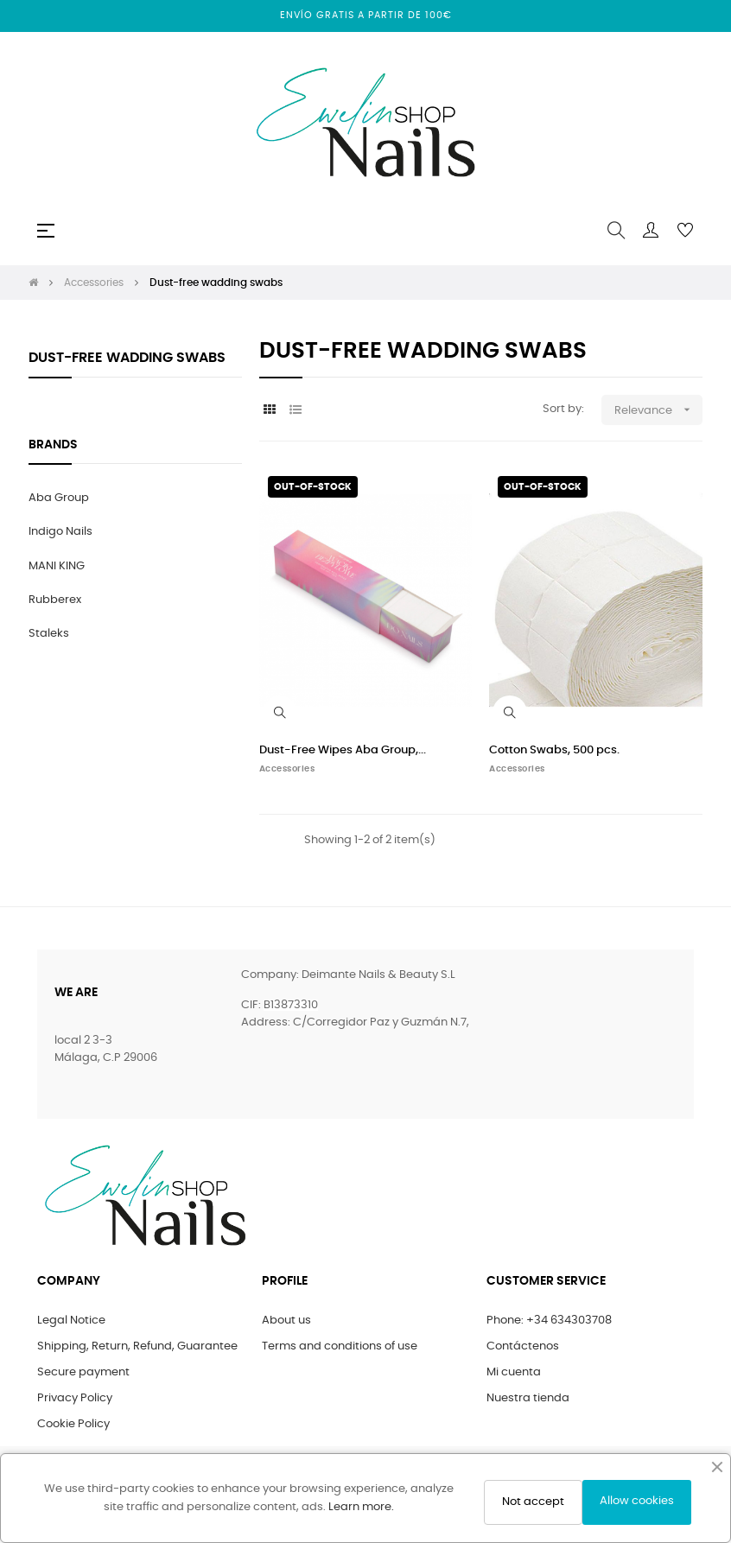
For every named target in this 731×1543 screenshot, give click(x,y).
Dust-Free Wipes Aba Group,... (342, 750)
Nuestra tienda (527, 1398)
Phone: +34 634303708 (549, 1320)
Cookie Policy (73, 1424)
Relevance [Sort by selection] (658, 410)
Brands (53, 445)
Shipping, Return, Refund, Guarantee (137, 1346)
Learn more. (361, 1507)
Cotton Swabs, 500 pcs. (554, 750)
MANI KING (57, 566)
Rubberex (55, 600)
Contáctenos (522, 1346)
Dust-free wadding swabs (127, 358)
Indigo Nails (60, 531)
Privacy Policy (74, 1398)
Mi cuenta (513, 1372)
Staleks (49, 633)
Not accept (533, 1502)
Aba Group (59, 498)
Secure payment (83, 1372)
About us (286, 1320)
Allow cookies (637, 1501)
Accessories (287, 769)
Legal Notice (71, 1320)
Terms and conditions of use (339, 1346)
